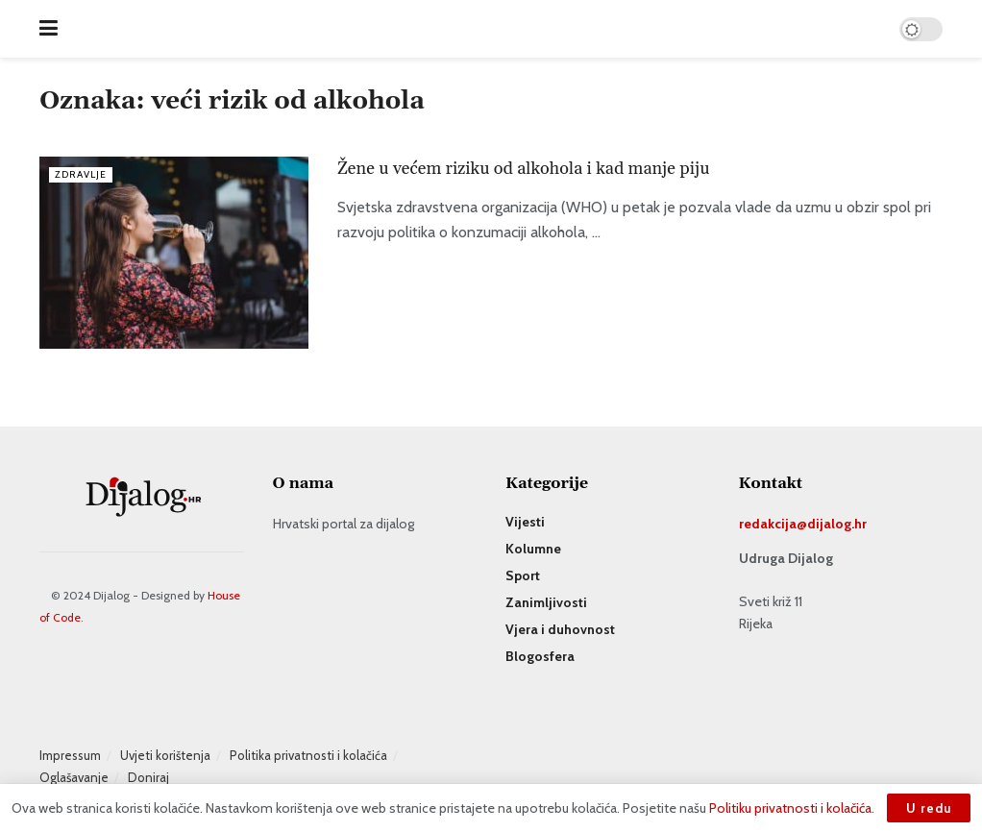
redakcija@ (773, 523)
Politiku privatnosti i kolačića (790, 808)
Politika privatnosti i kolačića (308, 755)
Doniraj (148, 777)
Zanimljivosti (546, 602)
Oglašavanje (74, 777)
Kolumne (533, 548)
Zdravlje (82, 174)
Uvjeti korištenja (165, 755)
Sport (522, 575)
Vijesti (525, 521)
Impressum (70, 755)
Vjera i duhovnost (560, 629)
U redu (928, 808)
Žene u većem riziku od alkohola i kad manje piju (525, 169)
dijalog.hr (837, 523)
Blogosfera (540, 656)
